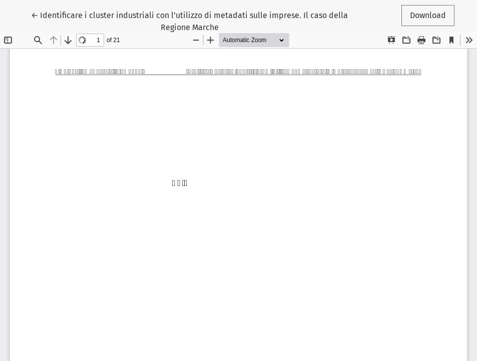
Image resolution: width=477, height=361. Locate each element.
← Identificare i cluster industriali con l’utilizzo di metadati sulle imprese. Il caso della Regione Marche (189, 20)
